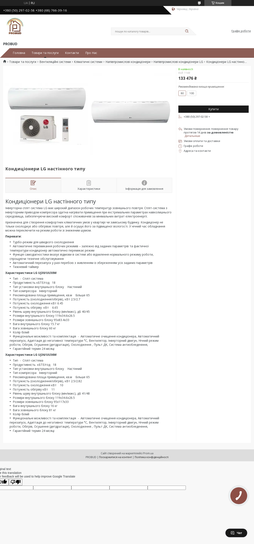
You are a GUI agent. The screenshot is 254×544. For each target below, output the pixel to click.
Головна (19, 52)
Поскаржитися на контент (115, 457)
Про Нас (91, 52)
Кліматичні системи (88, 62)
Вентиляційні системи (55, 62)
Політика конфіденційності (152, 457)
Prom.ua (148, 453)
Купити (213, 109)
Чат (236, 533)
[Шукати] (186, 31)
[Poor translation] (15, 482)
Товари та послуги (45, 52)
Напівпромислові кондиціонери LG (178, 62)
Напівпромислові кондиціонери (127, 62)
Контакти (72, 52)
